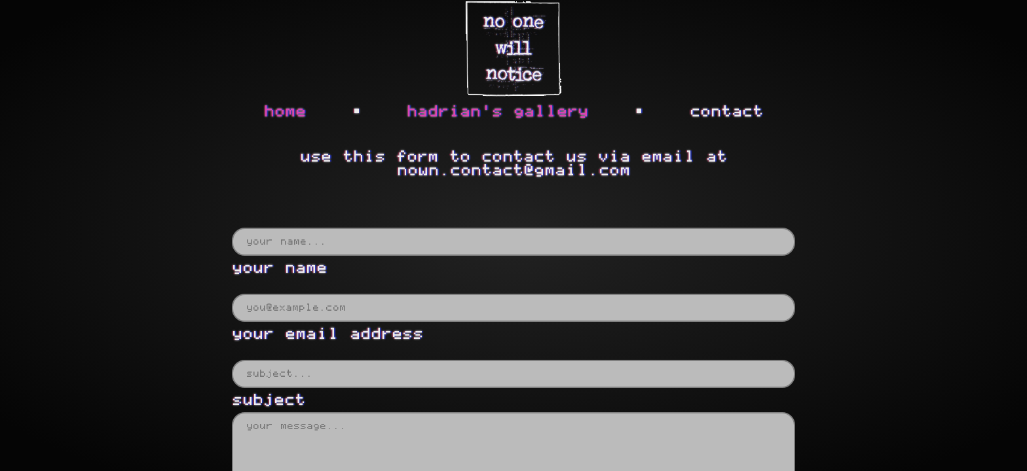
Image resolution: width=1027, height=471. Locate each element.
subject (268, 400)
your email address (327, 334)
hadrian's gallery (497, 111)
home (285, 111)
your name (279, 268)
